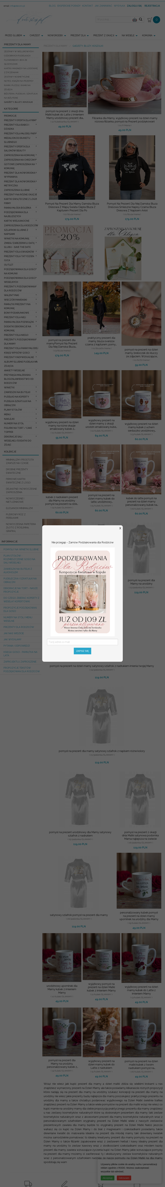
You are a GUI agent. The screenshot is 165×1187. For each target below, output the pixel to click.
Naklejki (9, 419)
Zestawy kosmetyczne (17, 77)
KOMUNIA (147, 35)
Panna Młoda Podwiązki (19, 322)
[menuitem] (16, 35)
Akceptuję (107, 1178)
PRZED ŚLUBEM (13, 35)
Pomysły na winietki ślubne (21, 549)
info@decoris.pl (17, 6)
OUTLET (8, 265)
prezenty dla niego (16, 335)
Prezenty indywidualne (19, 357)
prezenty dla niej (15, 317)
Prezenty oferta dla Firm (20, 120)
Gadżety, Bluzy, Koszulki (18, 102)
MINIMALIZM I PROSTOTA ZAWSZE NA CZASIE (20, 461)
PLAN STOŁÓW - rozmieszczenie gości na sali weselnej (19, 559)
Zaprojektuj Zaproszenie (20, 661)
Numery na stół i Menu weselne (18, 619)
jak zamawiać (103, 5)
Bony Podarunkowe (16, 313)
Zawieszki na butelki (17, 392)
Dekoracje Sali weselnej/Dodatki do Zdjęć (17, 440)
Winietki (9, 387)
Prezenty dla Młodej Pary (20, 133)
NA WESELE (128, 35)
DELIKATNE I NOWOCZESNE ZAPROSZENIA (21, 490)
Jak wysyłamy (12, 639)
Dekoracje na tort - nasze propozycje (21, 590)
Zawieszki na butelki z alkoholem (18, 570)
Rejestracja (152, 6)
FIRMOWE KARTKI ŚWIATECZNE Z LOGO (18, 481)
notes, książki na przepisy (19, 81)
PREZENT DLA (78, 35)
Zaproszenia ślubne (17, 190)
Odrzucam (124, 1178)
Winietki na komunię (16, 238)
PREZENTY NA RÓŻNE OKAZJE (20, 194)
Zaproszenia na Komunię (19, 155)
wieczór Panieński (15, 299)
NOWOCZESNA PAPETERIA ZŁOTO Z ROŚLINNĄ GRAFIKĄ (21, 527)
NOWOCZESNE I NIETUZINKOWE (15, 500)
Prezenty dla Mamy (55, 46)
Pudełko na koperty (16, 396)
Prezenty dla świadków (19, 251)
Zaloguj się (134, 6)
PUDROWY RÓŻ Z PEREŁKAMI (16, 516)
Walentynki (11, 295)
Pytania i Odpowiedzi (17, 645)
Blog (52, 5)
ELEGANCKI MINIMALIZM (19, 508)
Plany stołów (13, 409)
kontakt (87, 5)
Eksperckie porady (69, 5)
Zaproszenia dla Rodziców (21, 225)
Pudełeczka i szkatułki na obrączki (20, 580)
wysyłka (119, 5)
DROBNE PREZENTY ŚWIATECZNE (17, 471)
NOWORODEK (55, 35)
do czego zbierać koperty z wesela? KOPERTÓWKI (21, 599)
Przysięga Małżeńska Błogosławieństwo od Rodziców (19, 379)
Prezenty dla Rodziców (19, 627)
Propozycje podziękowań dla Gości (20, 609)
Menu (7, 414)
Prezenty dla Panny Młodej (21, 348)
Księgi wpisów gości (17, 352)
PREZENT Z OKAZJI (103, 35)
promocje (10, 116)
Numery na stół (14, 423)
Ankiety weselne (14, 370)
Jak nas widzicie (14, 633)
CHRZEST (35, 35)
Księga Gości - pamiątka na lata (20, 654)
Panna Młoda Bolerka (17, 208)
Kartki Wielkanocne (16, 221)
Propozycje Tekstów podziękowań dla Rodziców (22, 669)
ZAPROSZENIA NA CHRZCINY (20, 160)
